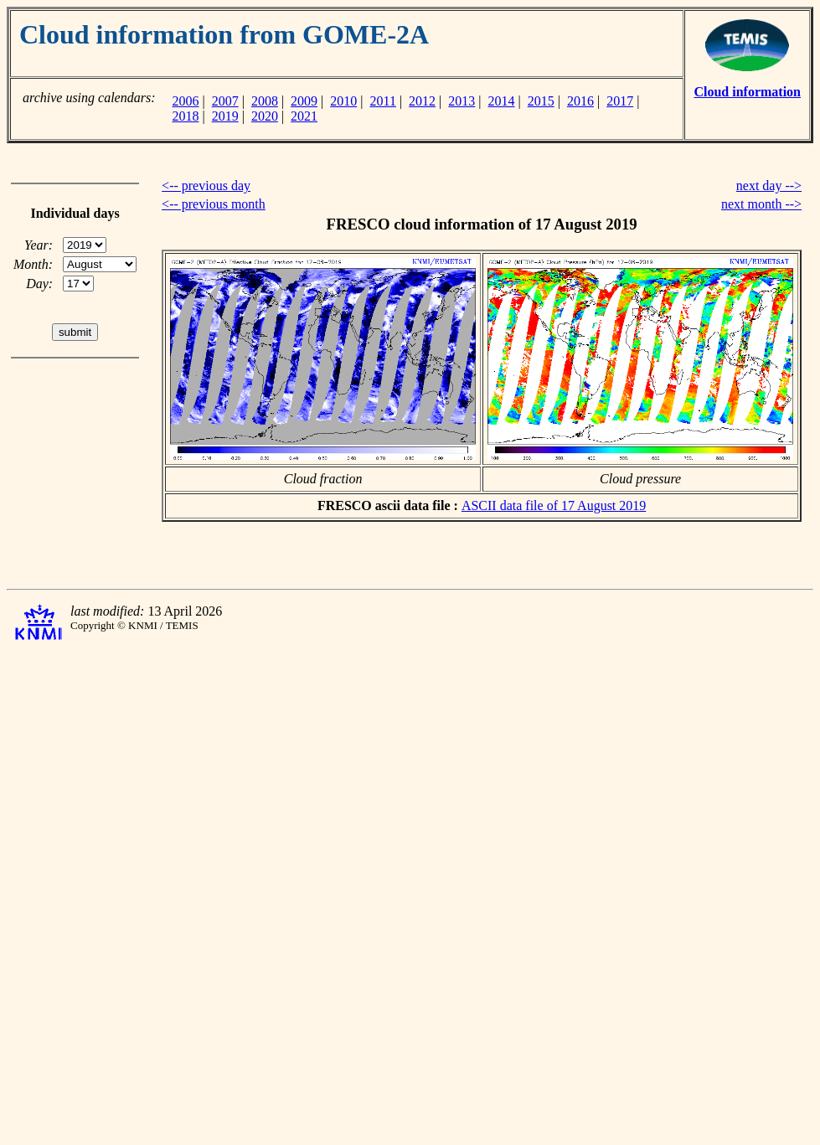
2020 (264, 116)
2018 (185, 116)
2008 (264, 101)
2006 (185, 101)
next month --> (761, 204)
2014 (501, 101)
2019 (225, 116)
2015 (541, 101)
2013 (461, 101)
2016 (580, 101)
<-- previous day (206, 185)
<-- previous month (214, 204)
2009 (304, 101)
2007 (225, 101)
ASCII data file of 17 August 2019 (554, 505)
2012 (422, 101)
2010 (343, 101)
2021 (304, 116)
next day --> (769, 185)
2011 (383, 101)
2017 (619, 101)
